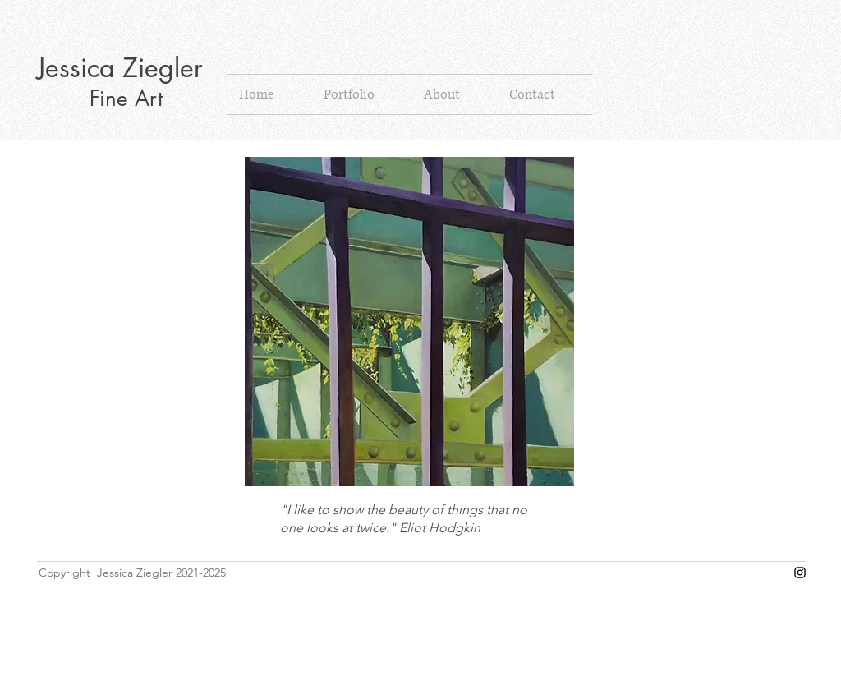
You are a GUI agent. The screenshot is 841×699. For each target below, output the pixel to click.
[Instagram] (800, 572)
